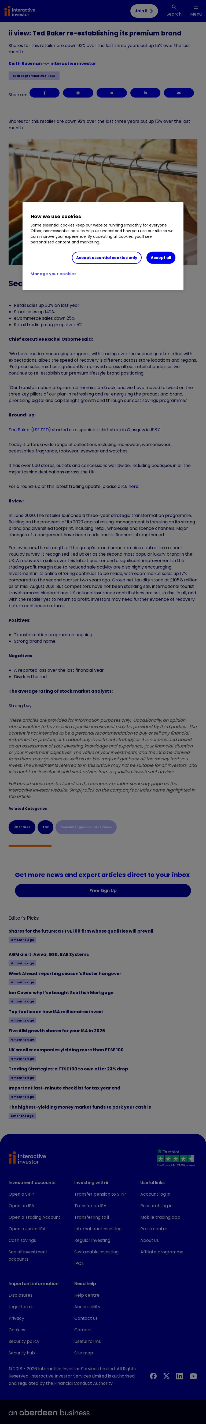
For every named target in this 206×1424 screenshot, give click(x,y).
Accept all (161, 257)
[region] (103, 246)
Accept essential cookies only (106, 257)
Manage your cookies (53, 273)
